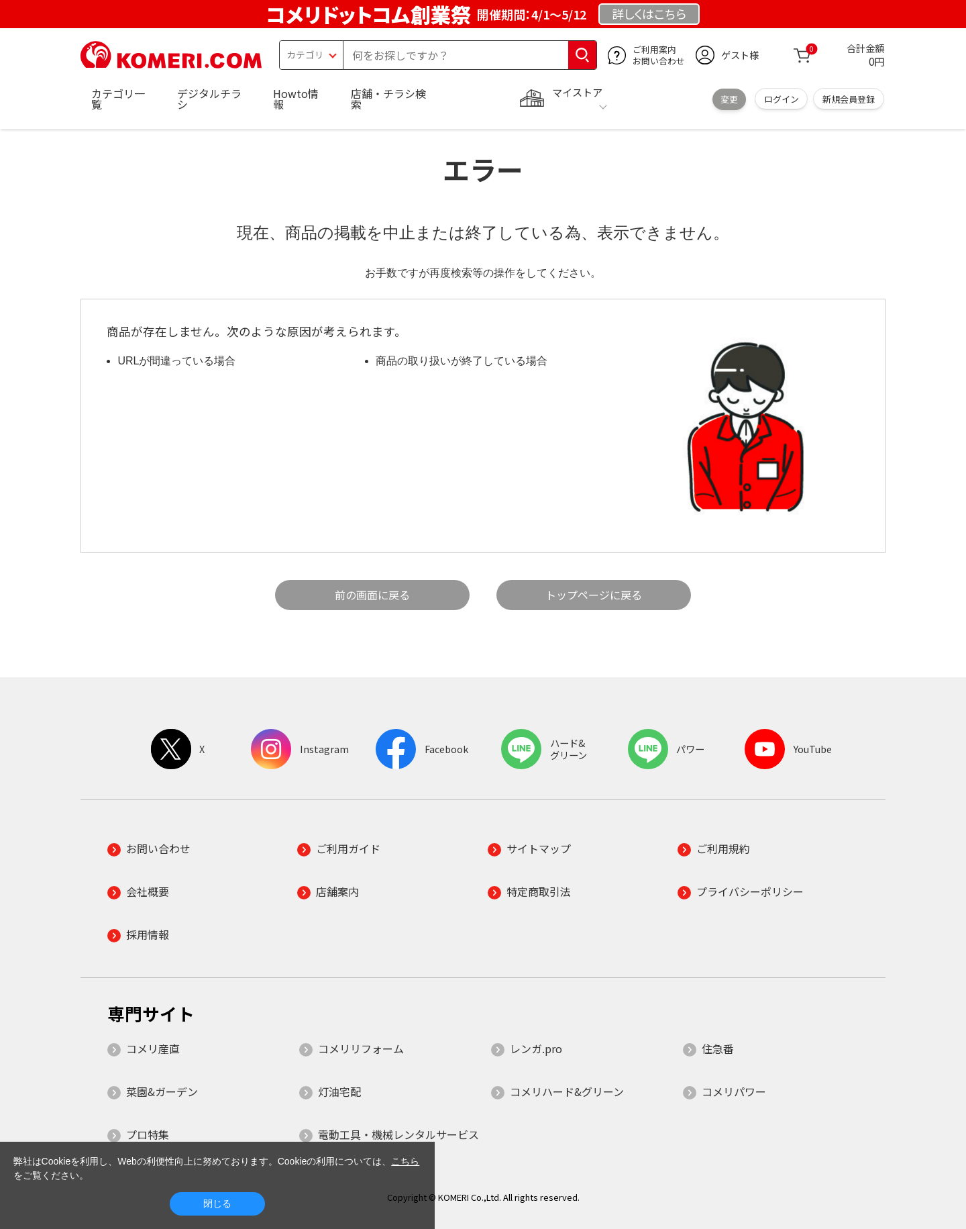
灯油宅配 (339, 1091)
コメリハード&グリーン (567, 1091)
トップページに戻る (593, 595)
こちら (405, 1161)
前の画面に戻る (372, 595)
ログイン (781, 99)
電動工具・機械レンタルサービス (398, 1134)
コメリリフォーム (361, 1048)
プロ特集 (147, 1134)
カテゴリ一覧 (118, 98)
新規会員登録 (848, 99)
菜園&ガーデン (162, 1091)
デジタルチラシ (209, 98)
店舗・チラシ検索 (388, 98)
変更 (729, 99)
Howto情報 (296, 98)
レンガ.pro (536, 1048)
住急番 (718, 1048)
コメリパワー (734, 1091)
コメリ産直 (153, 1048)
